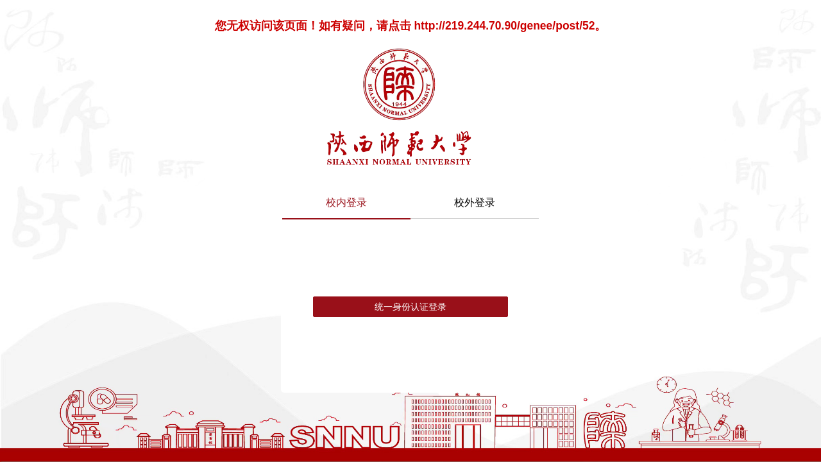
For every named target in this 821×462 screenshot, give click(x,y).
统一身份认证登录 (410, 306)
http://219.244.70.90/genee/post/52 (504, 25)
